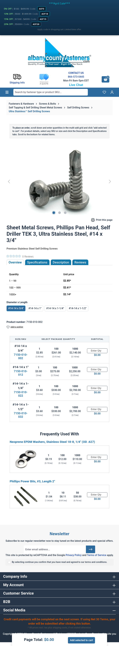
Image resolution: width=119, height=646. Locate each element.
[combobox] (50, 92)
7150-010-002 (20, 356)
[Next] (110, 181)
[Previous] (9, 181)
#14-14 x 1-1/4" (55, 308)
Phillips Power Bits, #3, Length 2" (32, 481)
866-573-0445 (76, 76)
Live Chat (76, 85)
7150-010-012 (20, 373)
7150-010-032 (20, 415)
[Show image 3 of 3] (65, 212)
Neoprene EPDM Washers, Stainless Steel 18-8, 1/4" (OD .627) (52, 442)
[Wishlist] (104, 92)
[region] (59, 181)
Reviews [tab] (80, 262)
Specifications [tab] (37, 262)
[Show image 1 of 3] (53, 212)
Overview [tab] (15, 262)
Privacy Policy (73, 555)
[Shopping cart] (105, 79)
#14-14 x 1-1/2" (78, 308)
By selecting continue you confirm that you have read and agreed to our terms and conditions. (59, 562)
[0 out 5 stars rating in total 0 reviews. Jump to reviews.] (20, 256)
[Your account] (112, 92)
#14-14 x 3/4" (16, 308)
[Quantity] (97, 350)
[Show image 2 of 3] (59, 212)
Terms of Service (96, 555)
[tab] (61, 262)
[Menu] (7, 92)
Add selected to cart (81, 640)
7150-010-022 (20, 393)
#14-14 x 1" (35, 308)
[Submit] (90, 549)
